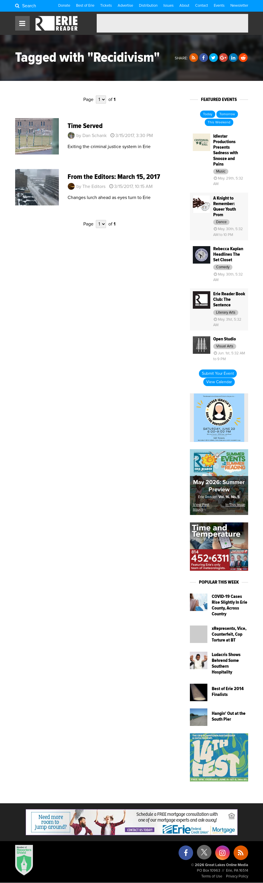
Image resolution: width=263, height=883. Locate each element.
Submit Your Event (218, 374)
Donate (64, 6)
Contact (201, 6)
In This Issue (235, 505)
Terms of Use (211, 876)
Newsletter (239, 6)
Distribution (148, 6)
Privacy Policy (237, 876)
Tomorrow (227, 114)
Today (207, 114)
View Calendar (219, 382)
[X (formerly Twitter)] (204, 854)
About (184, 6)
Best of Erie (85, 6)
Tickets (106, 6)
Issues (168, 6)
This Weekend (219, 122)
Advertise (125, 6)
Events (219, 6)
